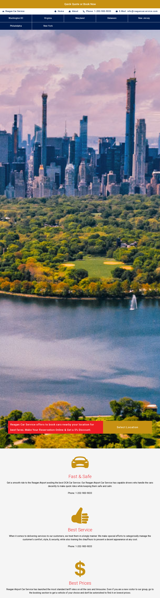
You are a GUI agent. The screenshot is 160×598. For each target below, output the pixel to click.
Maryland (80, 18)
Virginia (48, 18)
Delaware (111, 18)
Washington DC (16, 18)
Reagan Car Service (14, 11)
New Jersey (144, 18)
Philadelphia (16, 26)
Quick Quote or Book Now (80, 4)
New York (48, 26)
